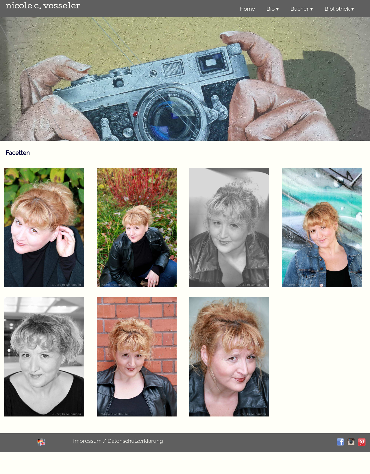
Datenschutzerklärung (135, 441)
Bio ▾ (273, 8)
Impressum (87, 441)
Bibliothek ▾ (339, 8)
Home (247, 8)
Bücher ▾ (302, 8)
